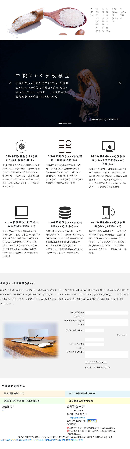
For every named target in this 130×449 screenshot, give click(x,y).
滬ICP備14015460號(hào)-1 (99, 437)
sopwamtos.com (77, 418)
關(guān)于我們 (123, 14)
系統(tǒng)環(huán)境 (115, 15)
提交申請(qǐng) (96, 362)
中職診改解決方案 (103, 20)
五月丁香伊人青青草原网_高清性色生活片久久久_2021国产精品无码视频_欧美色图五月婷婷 (41, 440)
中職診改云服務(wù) (108, 20)
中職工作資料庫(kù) (98, 20)
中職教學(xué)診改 (3, 410)
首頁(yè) (93, 12)
